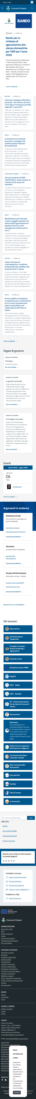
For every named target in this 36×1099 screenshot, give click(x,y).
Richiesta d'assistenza (8, 1049)
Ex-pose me (17, 486)
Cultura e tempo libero (8, 966)
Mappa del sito (6, 1087)
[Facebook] (2, 1080)
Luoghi (3, 1011)
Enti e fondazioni (6, 943)
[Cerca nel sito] (32, 8)
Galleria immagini (7, 1009)
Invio (31, 818)
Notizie (3, 995)
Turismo (3, 983)
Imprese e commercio (8, 973)
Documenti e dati (6, 929)
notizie (7, 96)
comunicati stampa (12, 174)
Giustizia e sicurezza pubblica (10, 971)
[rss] (6, 1080)
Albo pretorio (5, 1070)
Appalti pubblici (6, 959)
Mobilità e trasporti (7, 976)
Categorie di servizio (9, 950)
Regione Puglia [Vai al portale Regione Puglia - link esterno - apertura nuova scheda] (7, 2)
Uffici (3, 931)
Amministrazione (8, 926)
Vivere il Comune (7, 1006)
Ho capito (17, 1092)
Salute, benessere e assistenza (11, 978)
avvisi (7, 135)
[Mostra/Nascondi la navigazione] (2, 8)
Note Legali (5, 1059)
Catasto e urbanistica (8, 964)
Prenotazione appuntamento (10, 1045)
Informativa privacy (7, 1056)
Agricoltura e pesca (7, 952)
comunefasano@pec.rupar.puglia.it (12, 1035)
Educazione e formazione (9, 969)
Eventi (3, 1013)
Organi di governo (7, 934)
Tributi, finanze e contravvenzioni (12, 980)
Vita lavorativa (6, 985)
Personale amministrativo (9, 941)
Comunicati (5, 997)
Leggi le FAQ (5, 1042)
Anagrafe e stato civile (8, 957)
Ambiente (4, 955)
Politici (3, 936)
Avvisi (3, 999)
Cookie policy (5, 1054)
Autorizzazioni (5, 962)
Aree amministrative (8, 938)
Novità (3, 992)
